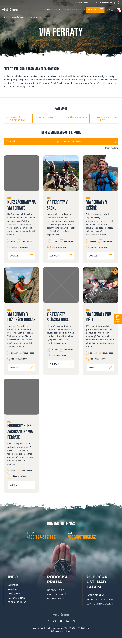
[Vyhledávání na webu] (118, 2)
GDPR (43, 628)
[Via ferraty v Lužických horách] (21, 321)
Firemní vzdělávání (17, 118)
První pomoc (47, 117)
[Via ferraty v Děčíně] (100, 209)
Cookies (36, 628)
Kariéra (12, 589)
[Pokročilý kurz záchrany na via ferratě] (21, 436)
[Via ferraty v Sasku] (61, 209)
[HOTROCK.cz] (10, 9)
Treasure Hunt (17, 602)
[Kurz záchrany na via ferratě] (21, 209)
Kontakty (13, 585)
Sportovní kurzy (103, 118)
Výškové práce (77, 117)
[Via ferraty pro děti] (100, 321)
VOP (48, 628)
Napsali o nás (16, 598)
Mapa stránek (57, 628)
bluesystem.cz (65, 631)
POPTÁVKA (117, 321)
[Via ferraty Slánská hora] (61, 321)
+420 (82, 3)
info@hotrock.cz (104, 3)
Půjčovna (14, 593)
